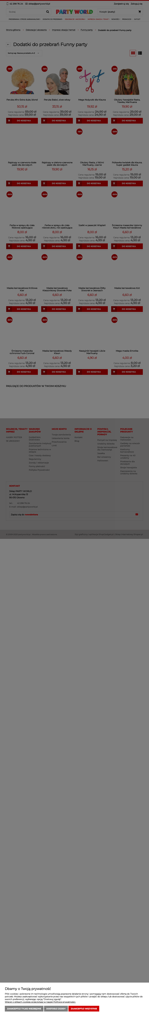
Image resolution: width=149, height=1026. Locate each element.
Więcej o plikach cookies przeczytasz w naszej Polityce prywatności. (40, 1002)
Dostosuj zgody (56, 1008)
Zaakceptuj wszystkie (84, 1008)
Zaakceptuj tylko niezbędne (24, 1008)
